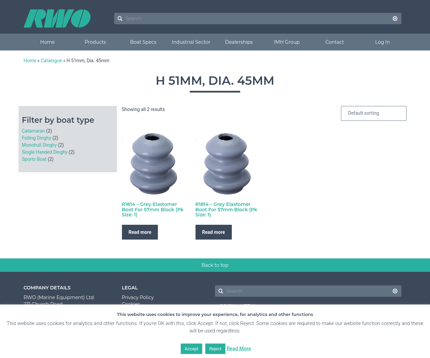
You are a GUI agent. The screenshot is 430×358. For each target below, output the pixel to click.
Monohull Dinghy (39, 145)
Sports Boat (34, 159)
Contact (335, 42)
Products (95, 42)
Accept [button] (192, 348)
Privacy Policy (138, 297)
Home (47, 42)
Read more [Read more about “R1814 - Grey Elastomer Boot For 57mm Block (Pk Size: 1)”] (140, 232)
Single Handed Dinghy (45, 152)
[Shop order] (373, 113)
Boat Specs (143, 42)
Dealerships (239, 42)
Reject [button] (215, 348)
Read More (239, 349)
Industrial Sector (191, 42)
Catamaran (33, 131)
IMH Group (287, 42)
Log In (382, 42)
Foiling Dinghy (36, 138)
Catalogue (51, 60)
